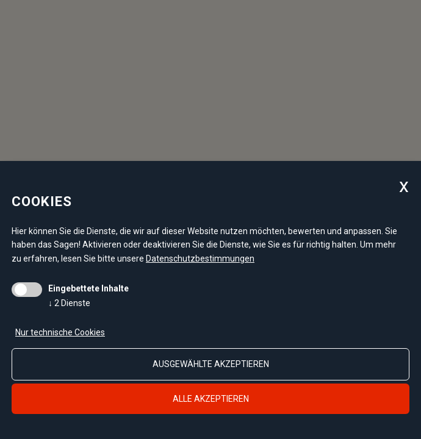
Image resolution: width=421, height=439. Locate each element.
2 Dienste (69, 303)
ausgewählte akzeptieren (211, 364)
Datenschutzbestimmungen (200, 258)
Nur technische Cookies (60, 332)
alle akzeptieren (211, 399)
